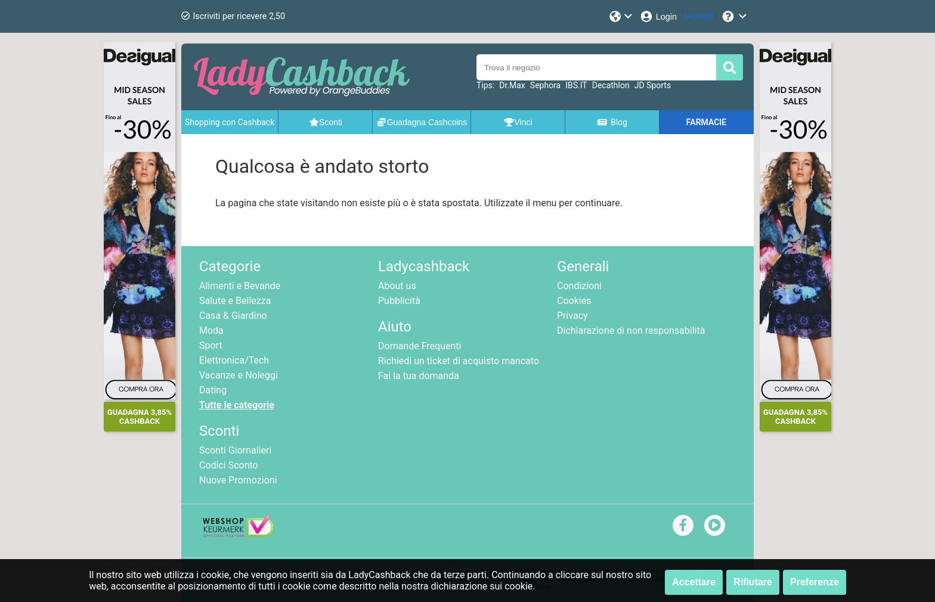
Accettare (694, 582)
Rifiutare (752, 582)
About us (397, 285)
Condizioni (579, 285)
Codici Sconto (228, 465)
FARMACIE (706, 122)
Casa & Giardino (233, 315)
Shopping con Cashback (229, 122)
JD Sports (652, 85)
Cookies (574, 300)
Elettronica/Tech (234, 360)
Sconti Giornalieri (235, 450)
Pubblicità (399, 300)
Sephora (545, 85)
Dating (213, 390)
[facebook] (683, 525)
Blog (612, 122)
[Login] (658, 16)
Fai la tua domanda (418, 375)
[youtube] (715, 525)
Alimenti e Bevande (239, 285)
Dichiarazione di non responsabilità (631, 330)
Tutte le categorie (236, 405)
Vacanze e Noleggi (238, 375)
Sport (210, 345)
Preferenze (814, 582)
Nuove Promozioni (238, 480)
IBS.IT (576, 85)
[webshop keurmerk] (238, 533)
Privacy (572, 315)
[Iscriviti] (699, 16)
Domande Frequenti (419, 346)
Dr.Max (512, 85)
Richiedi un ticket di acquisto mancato (458, 361)
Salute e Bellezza (235, 300)
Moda (211, 330)
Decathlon (611, 85)
